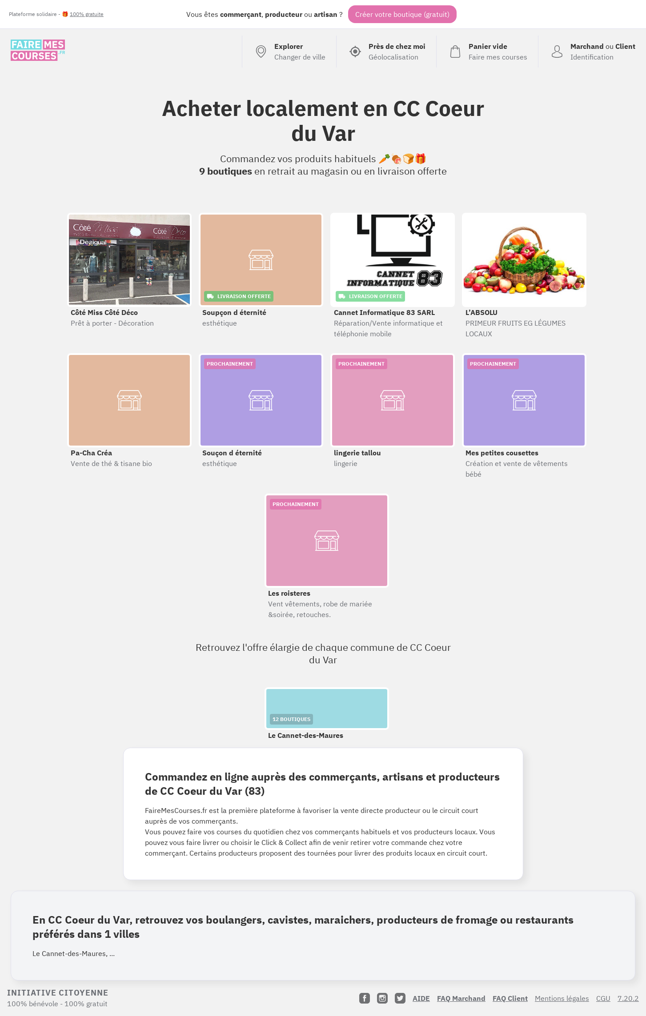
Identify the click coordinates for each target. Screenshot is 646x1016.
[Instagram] (382, 998)
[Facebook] (364, 998)
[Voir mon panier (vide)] (487, 52)
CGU (603, 998)
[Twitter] (400, 998)
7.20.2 (628, 998)
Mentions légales (562, 998)
